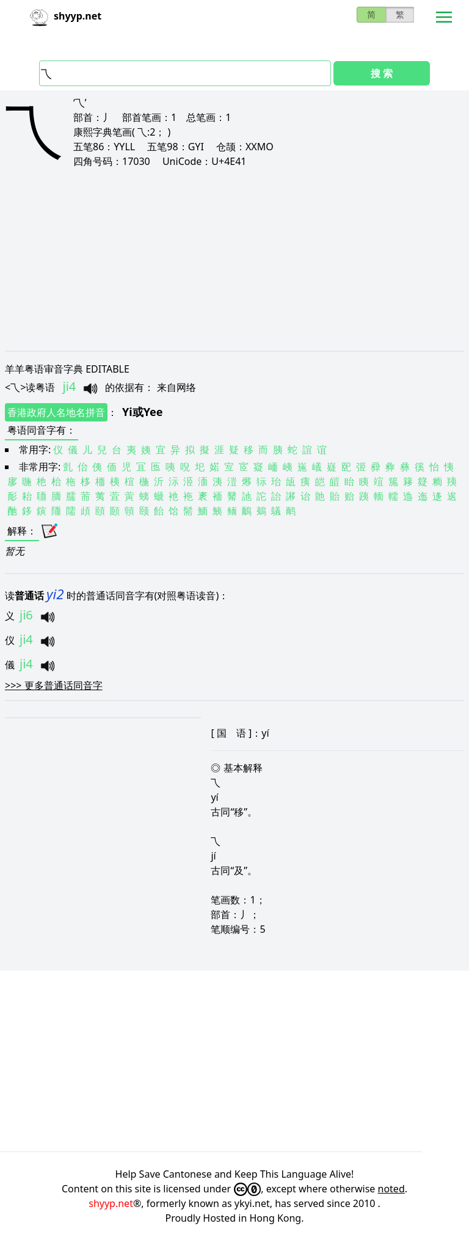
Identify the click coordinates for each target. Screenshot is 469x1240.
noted (391, 1188)
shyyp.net (111, 1203)
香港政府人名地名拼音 (56, 412)
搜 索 (382, 73)
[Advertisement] (234, 259)
